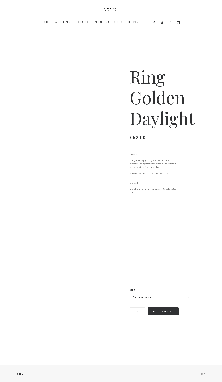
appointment (64, 22)
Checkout (134, 22)
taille (133, 289)
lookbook (83, 22)
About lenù (102, 22)
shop (47, 22)
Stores (118, 22)
